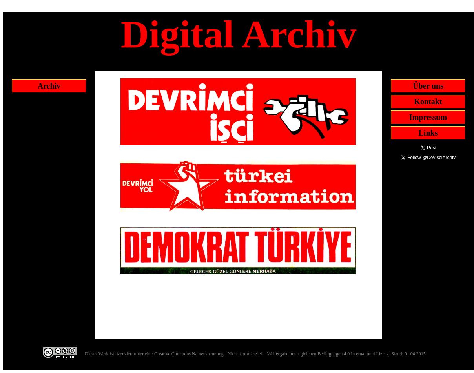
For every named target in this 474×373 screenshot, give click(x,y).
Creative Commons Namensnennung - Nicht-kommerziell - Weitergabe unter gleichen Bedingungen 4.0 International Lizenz (271, 354)
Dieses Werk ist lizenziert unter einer (119, 354)
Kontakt (428, 101)
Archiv (49, 85)
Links (428, 133)
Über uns (428, 85)
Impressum (428, 117)
